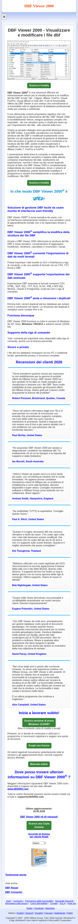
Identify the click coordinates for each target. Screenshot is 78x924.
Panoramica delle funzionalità (39, 901)
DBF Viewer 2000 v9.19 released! (39, 816)
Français (48, 913)
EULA (62, 903)
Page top (71, 903)
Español (39, 913)
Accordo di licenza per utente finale (39, 835)
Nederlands (59, 913)
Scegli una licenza (39, 745)
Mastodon (50, 908)
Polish (70, 913)
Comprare (18, 901)
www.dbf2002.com (18, 789)
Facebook (39, 908)
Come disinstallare (39, 903)
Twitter (29, 908)
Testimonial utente (15, 874)
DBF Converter (13, 892)
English (20, 913)
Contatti (53, 903)
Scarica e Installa (39, 85)
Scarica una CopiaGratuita (39, 825)
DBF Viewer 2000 (39, 6)
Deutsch (29, 913)
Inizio (8, 901)
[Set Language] (39, 843)
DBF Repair (11, 887)
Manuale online (39, 764)
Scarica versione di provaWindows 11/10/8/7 (39, 722)
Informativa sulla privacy (16, 903)
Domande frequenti (64, 901)
